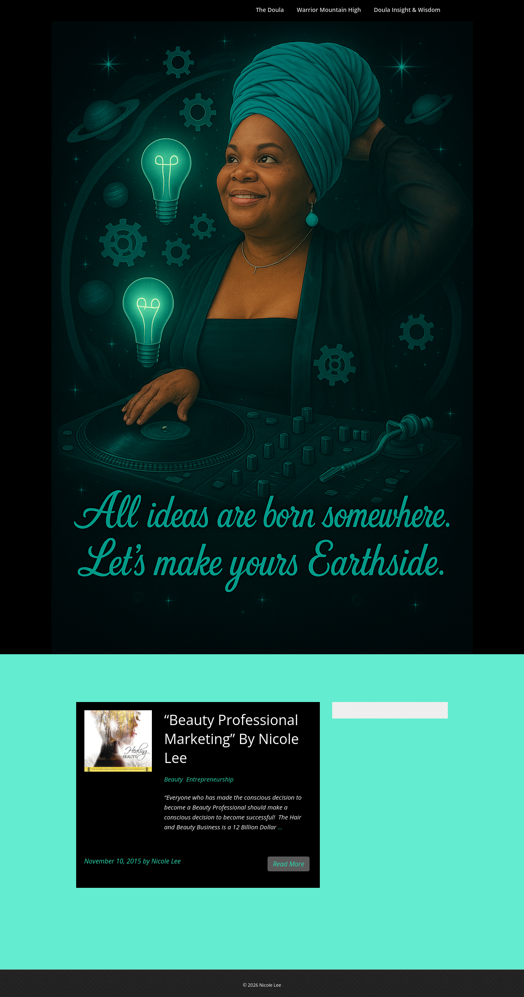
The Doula (270, 10)
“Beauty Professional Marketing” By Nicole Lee (231, 738)
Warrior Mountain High (329, 10)
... (280, 827)
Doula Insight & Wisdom (407, 10)
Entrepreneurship (209, 779)
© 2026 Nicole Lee (262, 985)
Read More (288, 863)
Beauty (173, 779)
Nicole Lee (166, 861)
